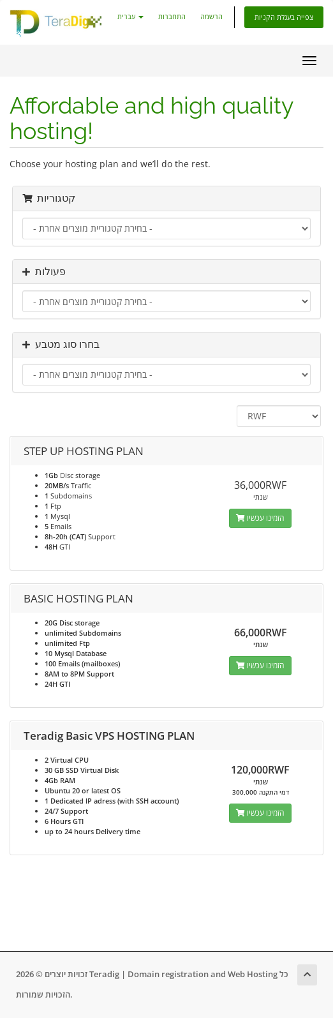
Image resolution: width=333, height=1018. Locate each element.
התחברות (172, 16)
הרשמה (211, 16)
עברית (130, 16)
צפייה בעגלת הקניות (284, 17)
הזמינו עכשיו (260, 518)
